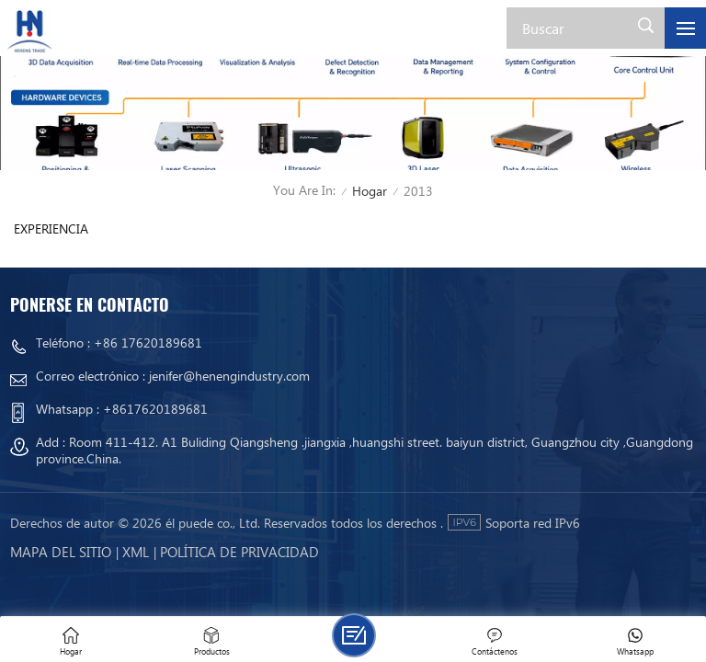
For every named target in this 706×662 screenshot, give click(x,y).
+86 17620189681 (148, 342)
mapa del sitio (60, 551)
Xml (135, 551)
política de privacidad (239, 551)
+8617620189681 (155, 408)
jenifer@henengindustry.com (229, 375)
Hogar (369, 191)
